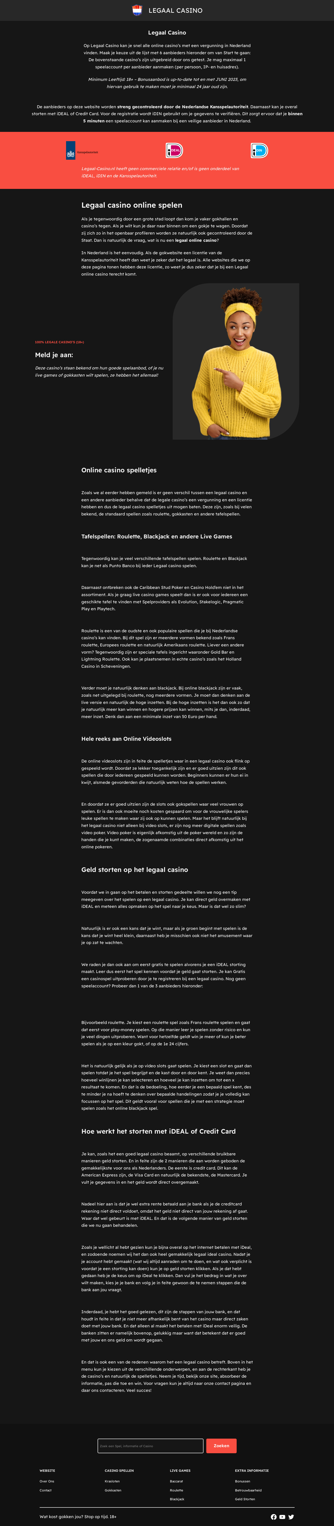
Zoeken (221, 1445)
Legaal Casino (176, 10)
